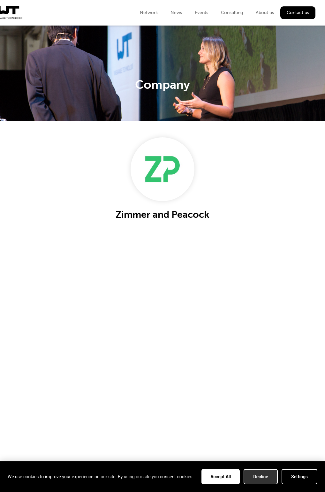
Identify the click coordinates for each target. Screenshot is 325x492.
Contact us (298, 12)
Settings (299, 476)
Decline (260, 476)
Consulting (232, 12)
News (176, 12)
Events (201, 12)
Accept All (220, 476)
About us (265, 12)
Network (149, 12)
